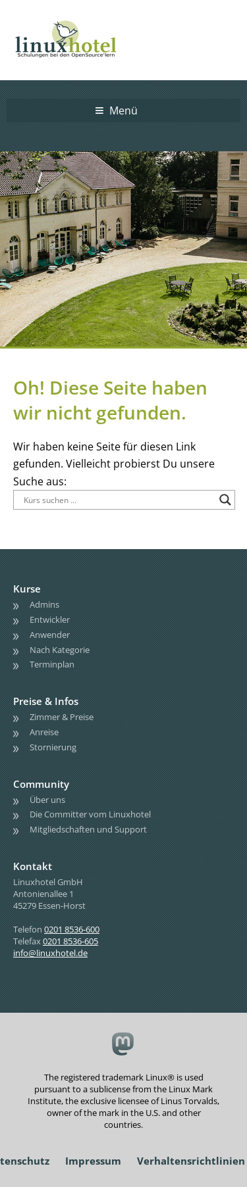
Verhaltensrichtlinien (191, 1160)
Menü (123, 110)
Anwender (50, 635)
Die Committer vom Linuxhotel (90, 814)
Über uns (47, 800)
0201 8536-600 (71, 929)
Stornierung (53, 747)
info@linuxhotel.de (50, 953)
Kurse (27, 588)
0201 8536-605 (70, 941)
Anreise (44, 732)
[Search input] (118, 500)
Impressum (93, 1160)
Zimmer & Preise (62, 717)
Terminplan (52, 664)
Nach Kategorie (60, 650)
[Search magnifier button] (225, 500)
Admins (44, 604)
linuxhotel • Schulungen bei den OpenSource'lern (79, 21)
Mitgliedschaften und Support (88, 829)
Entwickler (50, 619)
